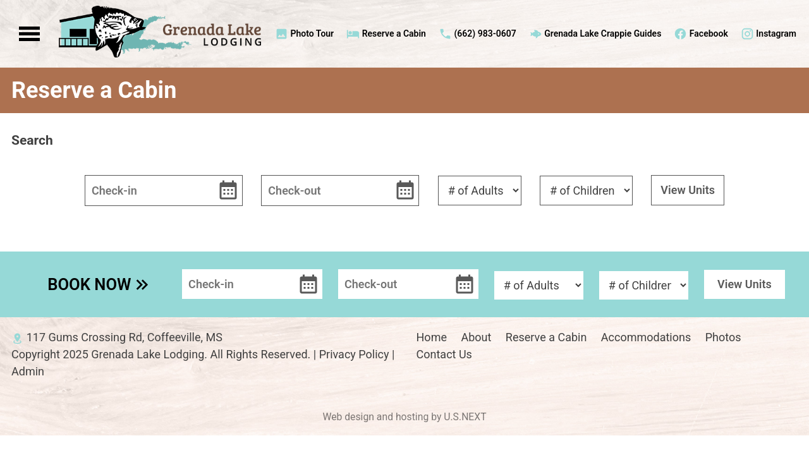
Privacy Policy (354, 354)
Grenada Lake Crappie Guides (602, 33)
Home (432, 337)
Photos (723, 337)
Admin (27, 371)
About (476, 337)
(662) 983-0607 (485, 33)
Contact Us (444, 354)
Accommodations (646, 337)
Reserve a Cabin (394, 33)
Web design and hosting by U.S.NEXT (404, 417)
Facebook (709, 33)
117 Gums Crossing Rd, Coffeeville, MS (124, 337)
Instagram (776, 33)
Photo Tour (312, 33)
